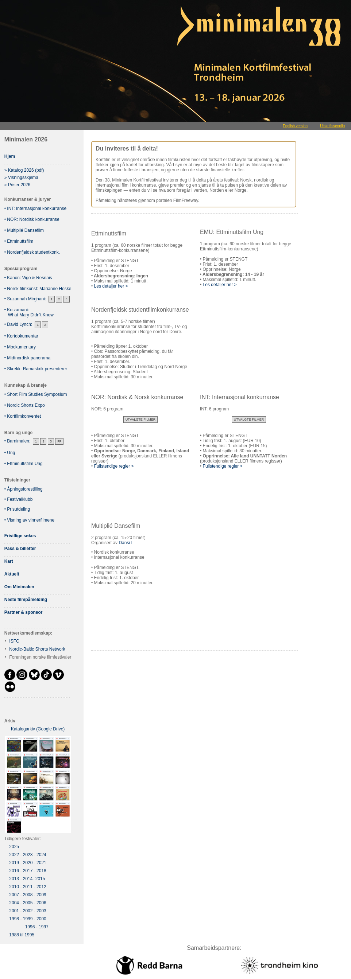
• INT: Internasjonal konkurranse (35, 208)
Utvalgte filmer (140, 419)
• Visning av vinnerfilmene (29, 520)
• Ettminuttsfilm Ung (23, 463)
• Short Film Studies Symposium (35, 394)
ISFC (14, 641)
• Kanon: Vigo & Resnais (28, 277)
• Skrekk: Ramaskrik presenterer (35, 368)
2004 (14, 902)
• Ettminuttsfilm (19, 241)
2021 (41, 862)
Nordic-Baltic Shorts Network (37, 649)
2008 (28, 894)
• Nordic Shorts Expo (24, 405)
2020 (28, 862)
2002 (28, 910)
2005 (28, 902)
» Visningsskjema (21, 177)
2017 (28, 870)
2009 (41, 894)
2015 (40, 878)
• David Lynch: (18, 324)
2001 (14, 910)
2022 (14, 854)
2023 (28, 854)
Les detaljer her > (111, 286)
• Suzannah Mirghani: (25, 298)
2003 (41, 910)
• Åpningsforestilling (23, 489)
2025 (14, 846)
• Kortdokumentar (21, 336)
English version (295, 126)
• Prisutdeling (17, 509)
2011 (28, 886)
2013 (14, 878)
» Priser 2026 (17, 184)
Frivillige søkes (20, 535)
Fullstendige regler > (112, 466)
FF (59, 441)
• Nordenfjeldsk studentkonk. (32, 252)
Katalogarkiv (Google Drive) (38, 729)
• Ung (9, 452)
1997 (44, 926)
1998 (14, 918)
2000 (41, 918)
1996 (30, 926)
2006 (41, 902)
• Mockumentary (20, 347)
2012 (41, 886)
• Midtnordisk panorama (27, 357)
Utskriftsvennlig (332, 126)
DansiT (125, 542)
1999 (28, 918)
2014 (28, 878)
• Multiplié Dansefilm (24, 230)
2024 (41, 854)
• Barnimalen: (17, 441)
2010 (14, 886)
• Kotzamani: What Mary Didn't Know (29, 312)
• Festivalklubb (18, 499)
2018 (41, 870)
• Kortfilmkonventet (22, 416)
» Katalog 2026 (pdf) (24, 170)
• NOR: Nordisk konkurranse (31, 219)
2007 (14, 894)
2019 (14, 862)
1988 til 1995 (21, 934)
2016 (14, 870)
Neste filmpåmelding (25, 599)
